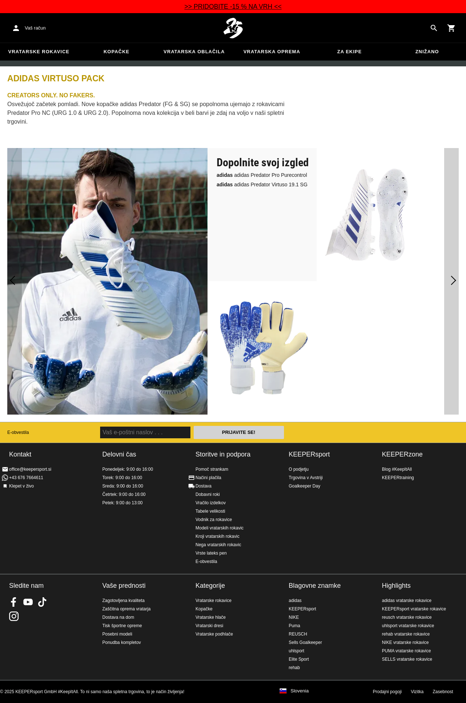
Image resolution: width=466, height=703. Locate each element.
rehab (294, 667)
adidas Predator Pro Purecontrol (262, 175)
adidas (295, 600)
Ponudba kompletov (121, 642)
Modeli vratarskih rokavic (220, 528)
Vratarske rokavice (39, 51)
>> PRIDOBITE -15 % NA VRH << (233, 6)
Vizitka (417, 691)
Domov (233, 28)
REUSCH (298, 634)
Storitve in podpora (223, 454)
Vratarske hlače (211, 617)
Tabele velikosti (210, 511)
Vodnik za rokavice (214, 519)
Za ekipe (349, 51)
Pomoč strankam (212, 469)
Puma (294, 625)
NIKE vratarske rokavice (405, 642)
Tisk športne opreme (122, 625)
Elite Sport (299, 659)
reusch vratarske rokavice (407, 617)
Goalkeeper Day (304, 486)
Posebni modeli (117, 634)
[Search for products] (434, 28)
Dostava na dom (118, 617)
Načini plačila (208, 477)
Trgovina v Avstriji (306, 477)
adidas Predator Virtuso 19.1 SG (262, 184)
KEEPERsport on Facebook (14, 602)
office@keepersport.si (30, 469)
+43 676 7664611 (26, 477)
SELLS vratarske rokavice (407, 659)
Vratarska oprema (272, 51)
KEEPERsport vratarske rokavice (414, 608)
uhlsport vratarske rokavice (408, 625)
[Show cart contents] (451, 28)
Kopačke (116, 51)
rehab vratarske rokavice (406, 634)
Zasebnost (443, 691)
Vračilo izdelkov (211, 502)
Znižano (427, 51)
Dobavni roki (208, 494)
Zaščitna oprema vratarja (126, 608)
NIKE (294, 617)
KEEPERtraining (398, 477)
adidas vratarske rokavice (406, 600)
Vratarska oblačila (194, 51)
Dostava (204, 486)
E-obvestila (18, 432)
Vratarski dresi (209, 625)
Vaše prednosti (124, 585)
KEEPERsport (309, 454)
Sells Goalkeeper (305, 642)
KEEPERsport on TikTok (42, 602)
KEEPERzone (402, 454)
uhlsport (296, 650)
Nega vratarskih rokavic (218, 544)
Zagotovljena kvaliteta (123, 600)
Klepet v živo (21, 486)
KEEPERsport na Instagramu (14, 616)
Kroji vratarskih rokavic (218, 536)
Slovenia (300, 691)
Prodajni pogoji (387, 691)
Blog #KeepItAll (397, 469)
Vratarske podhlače (214, 634)
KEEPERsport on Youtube (28, 602)
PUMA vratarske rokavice (406, 650)
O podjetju (299, 469)
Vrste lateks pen (211, 553)
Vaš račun (35, 28)
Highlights (396, 585)
